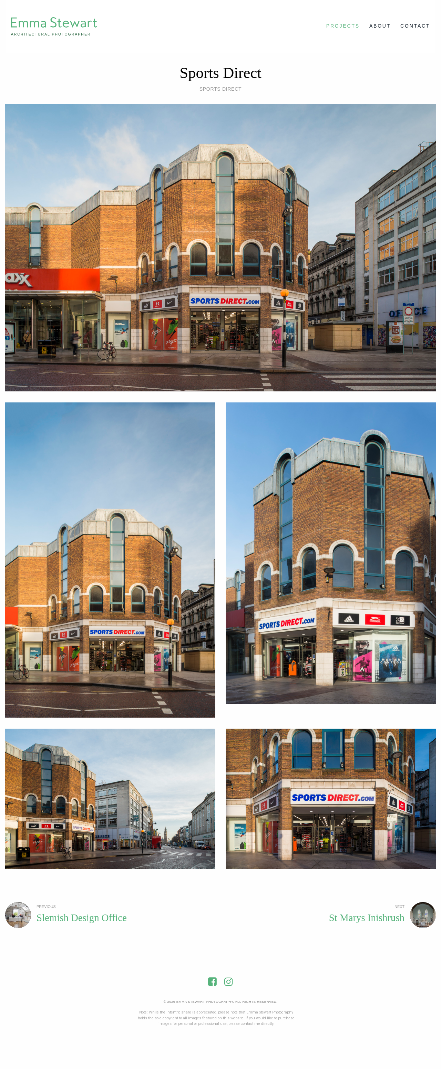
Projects (343, 26)
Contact (415, 26)
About (380, 26)
